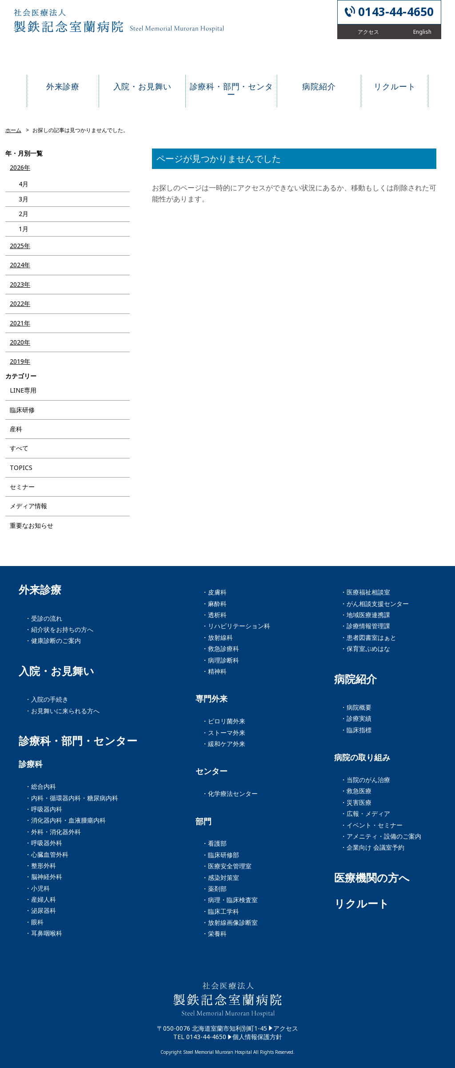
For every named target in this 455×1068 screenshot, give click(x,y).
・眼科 (34, 922)
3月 (23, 199)
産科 (16, 429)
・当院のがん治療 (365, 779)
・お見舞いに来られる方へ (62, 710)
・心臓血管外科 (46, 854)
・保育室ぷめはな (365, 648)
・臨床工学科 (220, 911)
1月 (23, 228)
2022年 (20, 303)
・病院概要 (355, 707)
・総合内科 (40, 786)
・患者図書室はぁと (368, 637)
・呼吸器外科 (43, 842)
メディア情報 (28, 505)
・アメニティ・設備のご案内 (380, 836)
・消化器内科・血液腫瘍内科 (65, 820)
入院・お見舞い (56, 671)
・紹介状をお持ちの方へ (59, 629)
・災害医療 (355, 802)
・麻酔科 (214, 603)
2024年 (20, 264)
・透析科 (214, 614)
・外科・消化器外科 (53, 831)
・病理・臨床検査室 (230, 899)
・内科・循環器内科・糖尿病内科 (71, 798)
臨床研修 (22, 409)
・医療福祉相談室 (365, 592)
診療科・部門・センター (78, 741)
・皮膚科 (214, 592)
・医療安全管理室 (226, 866)
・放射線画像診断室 (230, 922)
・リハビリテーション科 (236, 625)
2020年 (20, 342)
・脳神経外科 (43, 876)
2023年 (20, 284)
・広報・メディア (365, 813)
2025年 (20, 245)
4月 (23, 184)
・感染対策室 (220, 877)
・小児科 (37, 888)
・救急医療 (355, 790)
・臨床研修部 (220, 854)
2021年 (20, 323)
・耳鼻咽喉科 (43, 933)
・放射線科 (217, 637)
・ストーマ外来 (223, 732)
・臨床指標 (355, 730)
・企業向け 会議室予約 (372, 847)
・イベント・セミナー (371, 825)
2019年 (20, 361)
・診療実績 (355, 718)
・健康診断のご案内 (53, 640)
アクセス (285, 1028)
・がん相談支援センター (374, 603)
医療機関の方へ (372, 878)
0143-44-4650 (396, 11)
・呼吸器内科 (43, 809)
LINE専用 (23, 390)
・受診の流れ (43, 618)
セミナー (22, 486)
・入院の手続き (46, 699)
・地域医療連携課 (365, 614)
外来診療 (40, 590)
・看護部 (214, 843)
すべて (19, 448)
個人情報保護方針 (257, 1036)
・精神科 (214, 671)
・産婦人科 (40, 899)
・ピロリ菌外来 (223, 721)
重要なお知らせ (31, 525)
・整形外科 (40, 865)
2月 (23, 213)
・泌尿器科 (40, 910)
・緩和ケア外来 (223, 743)
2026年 (20, 167)
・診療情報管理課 (365, 625)
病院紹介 (355, 679)
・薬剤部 (214, 888)
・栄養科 (214, 933)
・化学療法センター (230, 793)
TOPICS (21, 467)
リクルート (361, 903)
